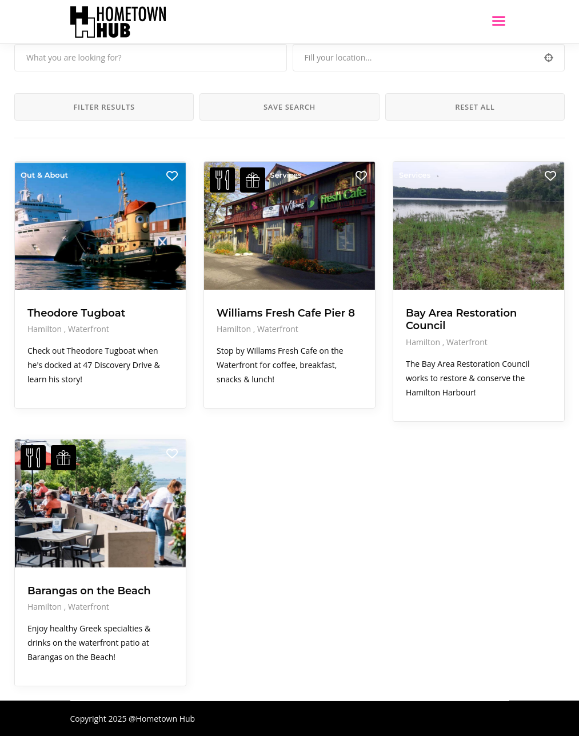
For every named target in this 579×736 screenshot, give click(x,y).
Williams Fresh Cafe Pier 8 (286, 313)
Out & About (44, 174)
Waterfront (88, 328)
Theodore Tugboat (76, 313)
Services (285, 174)
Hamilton (45, 328)
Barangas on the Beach (89, 591)
